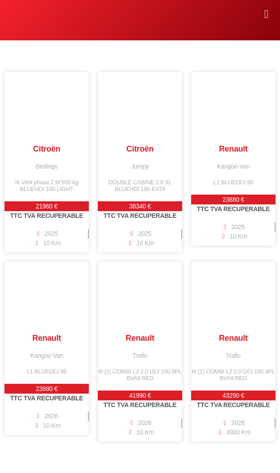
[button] (266, 14)
